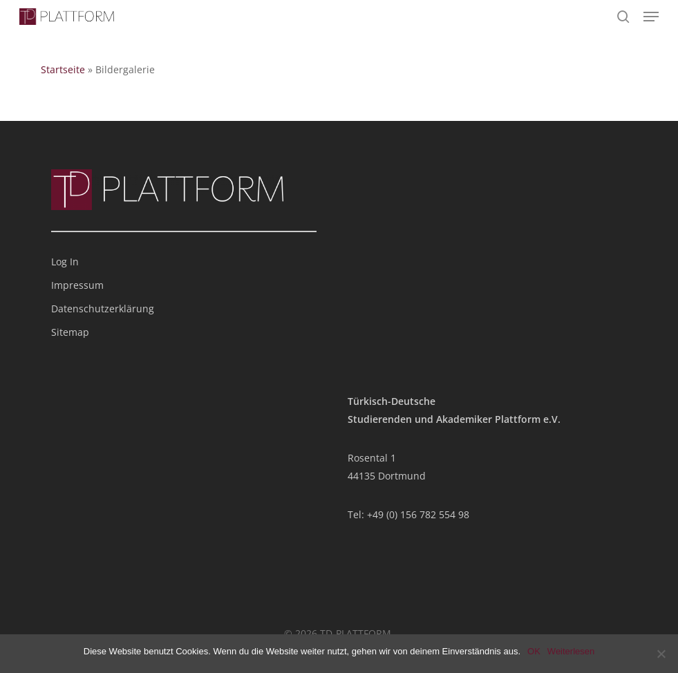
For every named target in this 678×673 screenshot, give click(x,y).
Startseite (63, 69)
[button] (651, 16)
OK (533, 651)
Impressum (77, 285)
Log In (65, 261)
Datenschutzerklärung (102, 308)
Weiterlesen (570, 651)
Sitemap (70, 332)
